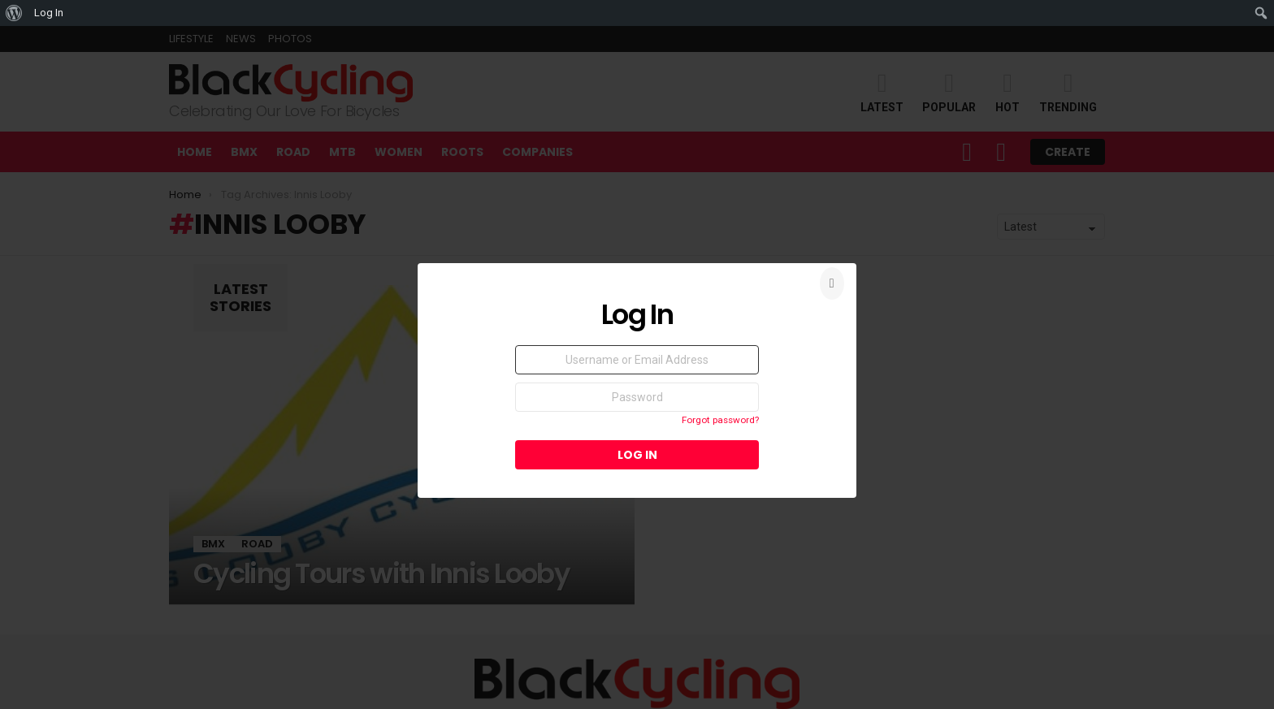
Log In (48, 12)
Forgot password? (720, 420)
